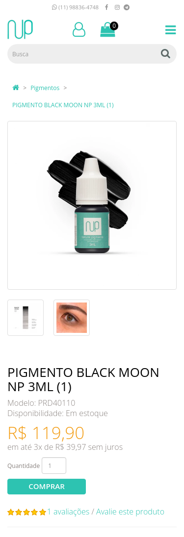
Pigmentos (44, 88)
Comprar (46, 486)
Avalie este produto (130, 511)
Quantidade (23, 466)
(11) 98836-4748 (75, 7)
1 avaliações (68, 511)
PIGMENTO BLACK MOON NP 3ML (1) (62, 105)
